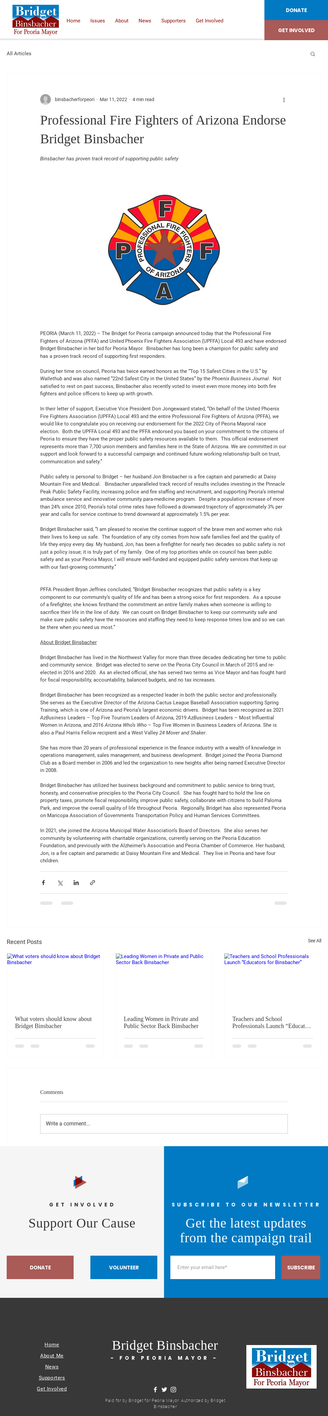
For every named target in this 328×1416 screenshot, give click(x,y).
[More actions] (284, 99)
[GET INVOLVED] (296, 30)
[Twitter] (164, 1389)
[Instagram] (173, 1389)
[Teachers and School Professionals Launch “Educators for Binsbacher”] (272, 980)
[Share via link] (92, 882)
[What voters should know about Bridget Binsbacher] (55, 980)
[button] (313, 53)
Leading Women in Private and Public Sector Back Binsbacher (161, 1022)
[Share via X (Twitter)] (60, 882)
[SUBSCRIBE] (300, 1267)
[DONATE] (296, 10)
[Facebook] (155, 1389)
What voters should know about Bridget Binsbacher (53, 1022)
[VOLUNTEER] (123, 1267)
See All (314, 940)
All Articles (19, 54)
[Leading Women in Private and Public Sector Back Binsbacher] (164, 980)
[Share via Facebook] (43, 882)
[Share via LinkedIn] (76, 882)
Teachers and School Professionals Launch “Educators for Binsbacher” (272, 1023)
